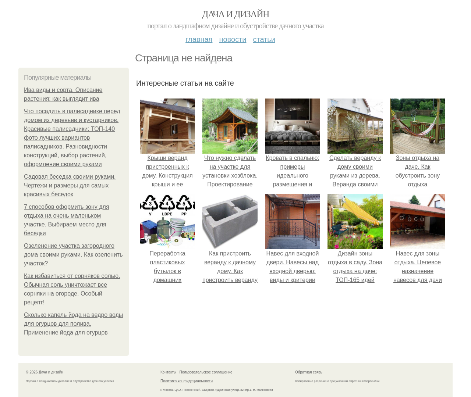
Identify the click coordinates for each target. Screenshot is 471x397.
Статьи (264, 39)
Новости (232, 39)
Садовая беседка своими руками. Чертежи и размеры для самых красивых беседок (70, 185)
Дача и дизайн (235, 14)
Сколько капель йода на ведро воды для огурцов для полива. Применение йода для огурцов (73, 324)
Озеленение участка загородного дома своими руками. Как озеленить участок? (73, 255)
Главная (198, 39)
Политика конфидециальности (186, 381)
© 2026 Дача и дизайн (44, 372)
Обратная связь (308, 372)
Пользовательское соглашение (206, 372)
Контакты (168, 372)
